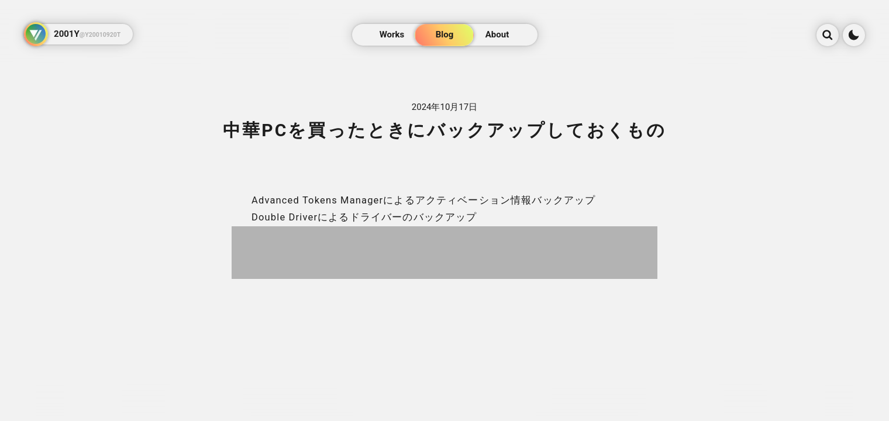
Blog (445, 34)
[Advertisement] (444, 252)
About (497, 34)
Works (392, 34)
